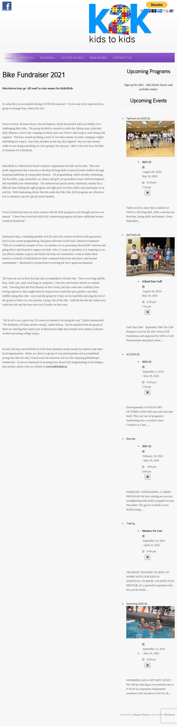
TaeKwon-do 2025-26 (138, 118)
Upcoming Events (148, 101)
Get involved (73, 57)
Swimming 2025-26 (136, 603)
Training (48, 57)
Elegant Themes (141, 714)
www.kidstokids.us (56, 366)
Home (9, 57)
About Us (26, 57)
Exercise (130, 438)
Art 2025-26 (132, 354)
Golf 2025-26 (133, 235)
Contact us (122, 57)
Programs (99, 57)
